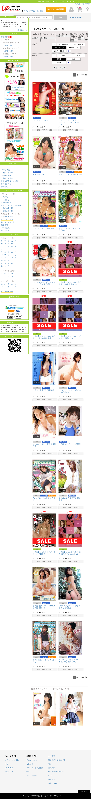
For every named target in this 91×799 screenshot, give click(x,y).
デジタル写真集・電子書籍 (33, 11)
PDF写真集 (5, 228)
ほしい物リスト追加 (45, 130)
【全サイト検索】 (75, 17)
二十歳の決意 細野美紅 (68, 498)
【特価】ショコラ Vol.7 (68, 336)
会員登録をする (21, 30)
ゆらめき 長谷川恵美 (41, 444)
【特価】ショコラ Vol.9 (68, 282)
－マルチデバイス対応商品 (11, 205)
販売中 (10, 173)
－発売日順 (5, 200)
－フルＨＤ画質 (7, 219)
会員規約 (51, 768)
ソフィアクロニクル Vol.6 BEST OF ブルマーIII (69, 121)
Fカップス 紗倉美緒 (41, 498)
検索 (61, 17)
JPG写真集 (5, 230)
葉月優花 (47, 338)
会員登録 (29, 764)
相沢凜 (78, 444)
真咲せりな (69, 338)
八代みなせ (65, 392)
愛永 (43, 174)
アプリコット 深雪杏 (67, 174)
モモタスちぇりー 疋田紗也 (69, 228)
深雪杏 (79, 174)
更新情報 (4, 37)
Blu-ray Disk (6, 175)
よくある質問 (31, 776)
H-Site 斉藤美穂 (40, 390)
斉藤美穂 (50, 390)
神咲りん (40, 338)
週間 (6, 45)
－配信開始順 (6, 202)
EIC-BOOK (9, 768)
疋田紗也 (62, 230)
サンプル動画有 (7, 291)
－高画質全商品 (7, 216)
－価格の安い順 (7, 208)
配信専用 (4, 225)
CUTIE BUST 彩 (39, 120)
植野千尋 (42, 608)
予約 (4, 173)
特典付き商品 (6, 184)
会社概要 (51, 756)
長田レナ (42, 554)
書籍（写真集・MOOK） (10, 181)
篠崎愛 (35, 608)
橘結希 (65, 284)
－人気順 (4, 197)
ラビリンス (9, 772)
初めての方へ (86, 4)
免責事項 (51, 779)
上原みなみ (73, 284)
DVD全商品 (5, 170)
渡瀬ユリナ (65, 554)
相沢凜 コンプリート (67, 444)
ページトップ (83, 791)
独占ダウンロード (8, 222)
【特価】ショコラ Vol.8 (42, 336)
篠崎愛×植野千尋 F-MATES (44, 606)
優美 (52, 228)
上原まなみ (74, 554)
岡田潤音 (47, 284)
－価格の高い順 (7, 211)
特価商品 (4, 187)
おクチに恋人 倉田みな (42, 660)
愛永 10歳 (37, 174)
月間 (11, 45)
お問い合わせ (53, 783)
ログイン (78, 4)
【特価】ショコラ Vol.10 (69, 552)
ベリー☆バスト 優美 (41, 228)
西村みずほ (72, 662)
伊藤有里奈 (67, 608)
